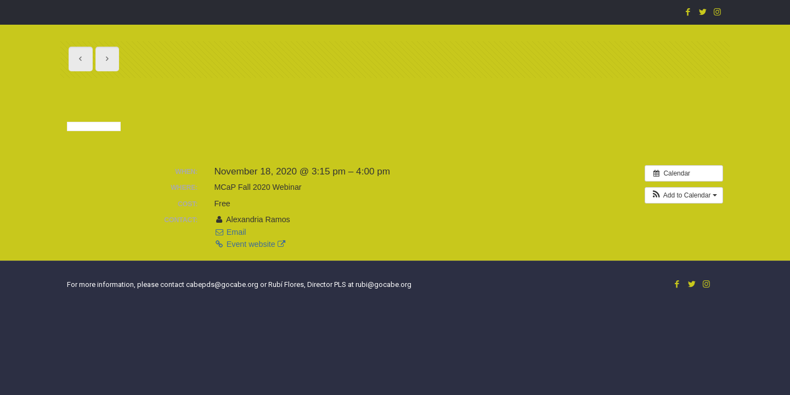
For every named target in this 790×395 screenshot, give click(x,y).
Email (230, 232)
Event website (249, 244)
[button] (684, 195)
